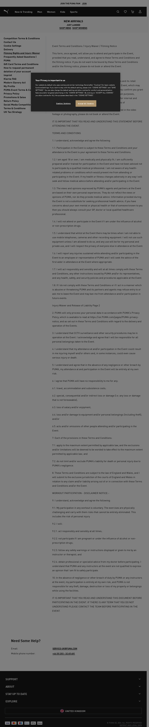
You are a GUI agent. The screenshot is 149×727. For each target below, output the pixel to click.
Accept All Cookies (86, 103)
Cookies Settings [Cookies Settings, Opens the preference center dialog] (63, 103)
